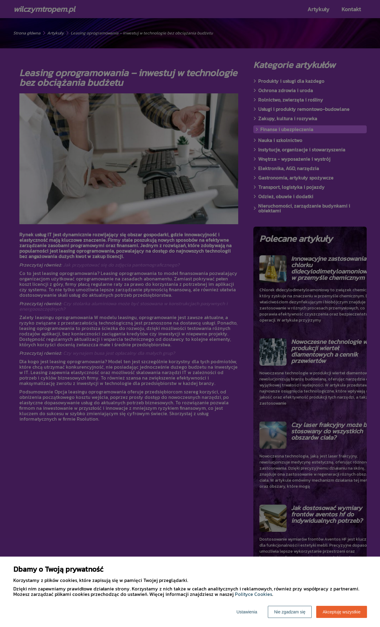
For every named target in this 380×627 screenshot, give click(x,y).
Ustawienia (246, 611)
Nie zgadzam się (290, 611)
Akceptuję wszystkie (341, 611)
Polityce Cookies (253, 594)
